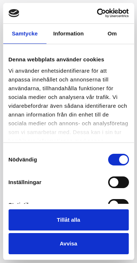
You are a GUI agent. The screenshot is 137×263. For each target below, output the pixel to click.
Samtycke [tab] (25, 33)
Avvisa (68, 243)
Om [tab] (112, 33)
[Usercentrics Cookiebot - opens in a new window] (97, 13)
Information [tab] (68, 33)
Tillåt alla (68, 220)
